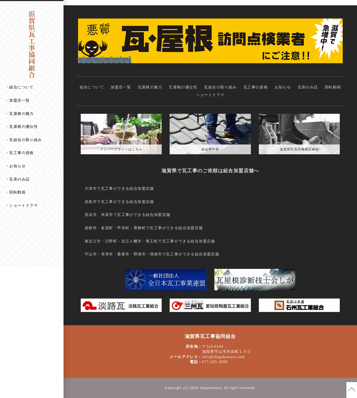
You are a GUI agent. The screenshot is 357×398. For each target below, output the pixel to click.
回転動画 (17, 192)
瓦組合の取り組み (25, 140)
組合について (21, 87)
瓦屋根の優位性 (23, 126)
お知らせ (17, 166)
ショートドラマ (23, 205)
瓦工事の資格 (21, 153)
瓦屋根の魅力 (21, 113)
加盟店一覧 (19, 100)
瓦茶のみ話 (19, 179)
